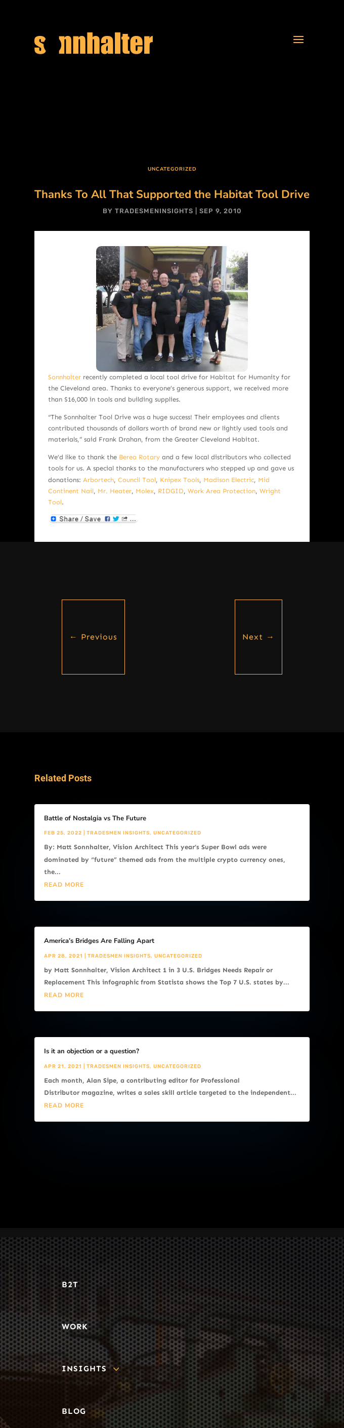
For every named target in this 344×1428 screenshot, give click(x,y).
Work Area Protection (221, 491)
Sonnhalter (64, 377)
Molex (145, 491)
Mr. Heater (115, 491)
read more (64, 885)
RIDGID (171, 491)
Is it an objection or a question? (91, 1051)
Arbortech (98, 480)
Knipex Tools (179, 480)
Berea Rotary (139, 457)
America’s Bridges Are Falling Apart (99, 940)
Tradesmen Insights (118, 833)
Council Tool (137, 480)
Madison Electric (228, 480)
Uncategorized (172, 169)
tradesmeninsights (154, 211)
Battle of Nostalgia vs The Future (95, 818)
